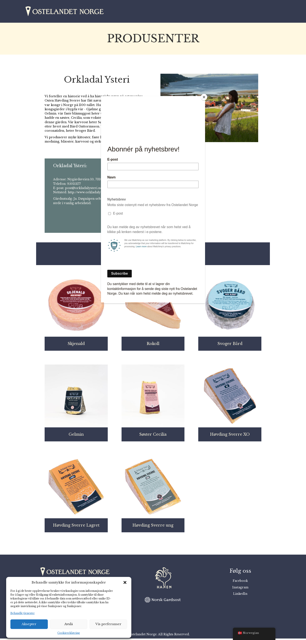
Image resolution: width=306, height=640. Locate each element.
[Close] (204, 97)
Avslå (68, 624)
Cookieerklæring (68, 632)
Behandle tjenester (22, 613)
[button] (125, 582)
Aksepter (29, 624)
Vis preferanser (108, 624)
